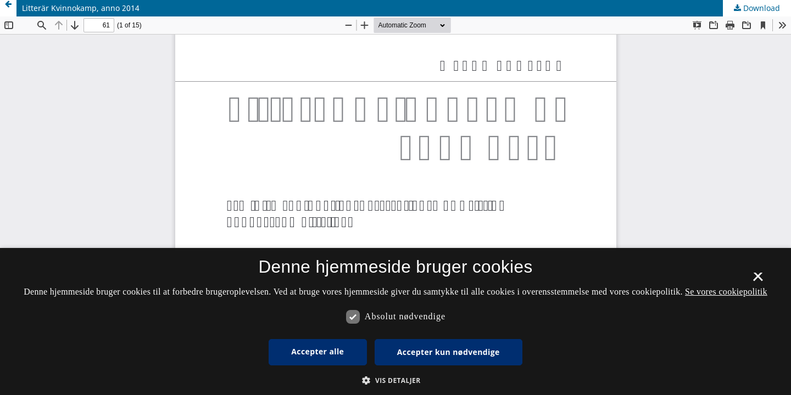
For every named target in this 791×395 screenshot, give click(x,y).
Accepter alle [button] (317, 351)
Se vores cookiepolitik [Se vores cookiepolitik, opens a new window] (726, 291)
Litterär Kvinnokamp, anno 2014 (81, 8)
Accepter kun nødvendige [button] (448, 352)
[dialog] (395, 321)
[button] (395, 380)
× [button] (757, 280)
